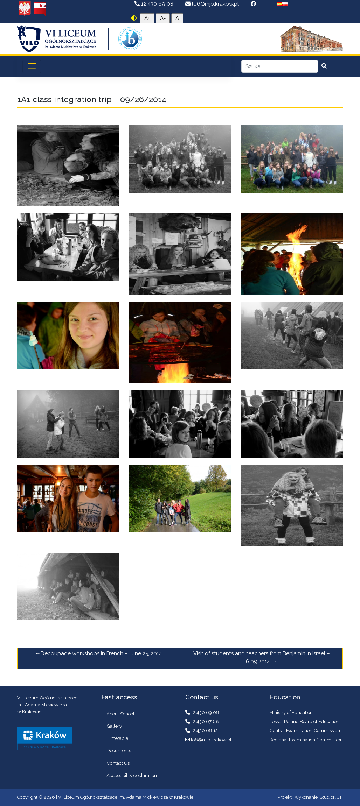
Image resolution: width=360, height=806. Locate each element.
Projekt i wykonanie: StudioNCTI (310, 797)
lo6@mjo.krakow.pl (212, 4)
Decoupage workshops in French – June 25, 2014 (101, 653)
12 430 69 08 (154, 4)
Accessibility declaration (131, 775)
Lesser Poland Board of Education (304, 721)
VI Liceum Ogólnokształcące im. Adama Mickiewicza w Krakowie (125, 797)
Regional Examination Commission (306, 739)
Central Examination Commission (304, 730)
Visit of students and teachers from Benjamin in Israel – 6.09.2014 (261, 657)
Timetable (117, 738)
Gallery (114, 726)
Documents (118, 750)
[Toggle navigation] (31, 66)
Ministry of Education (291, 712)
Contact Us (118, 763)
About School (120, 713)
